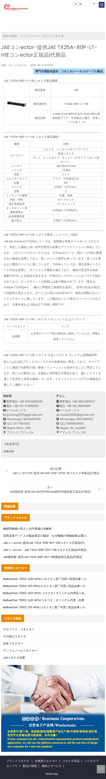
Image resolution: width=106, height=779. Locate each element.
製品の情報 (30, 766)
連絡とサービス (52, 766)
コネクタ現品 (71, 761)
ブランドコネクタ (52, 36)
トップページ (29, 36)
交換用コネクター (46, 761)
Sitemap (52, 774)
